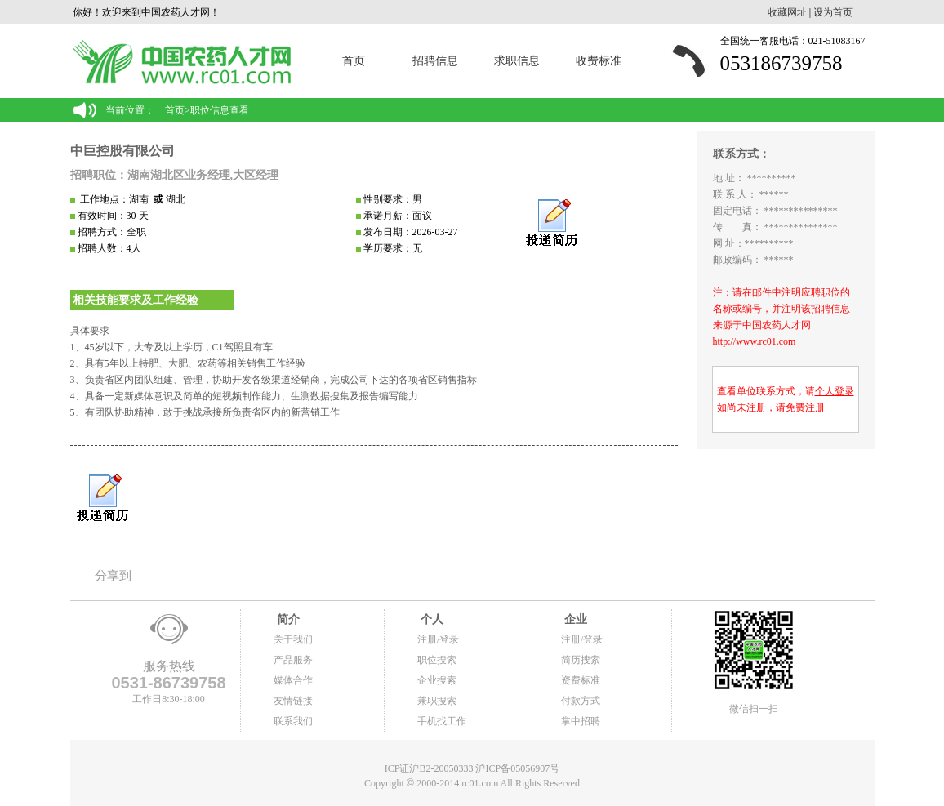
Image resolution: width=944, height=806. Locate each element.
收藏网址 (787, 12)
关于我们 (293, 639)
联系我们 (293, 721)
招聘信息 (435, 61)
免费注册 (805, 407)
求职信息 (517, 61)
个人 (430, 619)
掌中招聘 (580, 721)
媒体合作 (293, 680)
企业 (574, 619)
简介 (287, 619)
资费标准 (580, 680)
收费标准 (598, 61)
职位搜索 (436, 660)
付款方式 (580, 700)
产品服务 (293, 660)
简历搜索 (580, 660)
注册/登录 (438, 639)
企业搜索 (436, 680)
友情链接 (293, 700)
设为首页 (833, 12)
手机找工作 (441, 721)
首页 (353, 61)
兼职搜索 (436, 700)
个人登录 (834, 391)
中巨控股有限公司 (122, 151)
